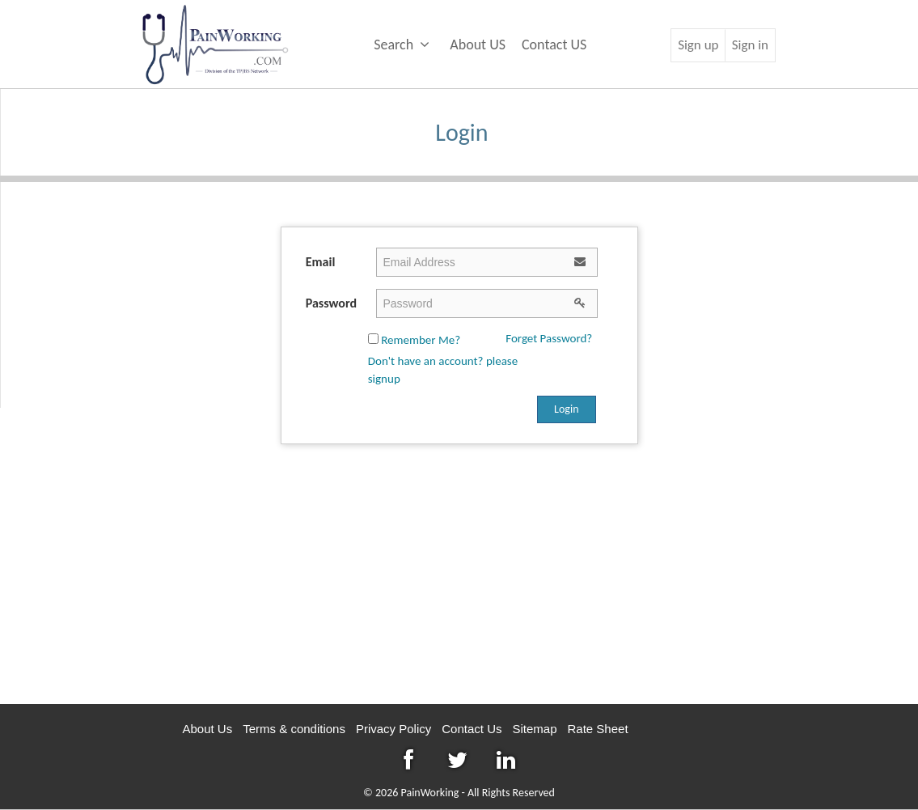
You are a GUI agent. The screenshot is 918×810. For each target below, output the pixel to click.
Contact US (554, 44)
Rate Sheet (598, 729)
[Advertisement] (459, 574)
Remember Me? (414, 340)
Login (566, 409)
